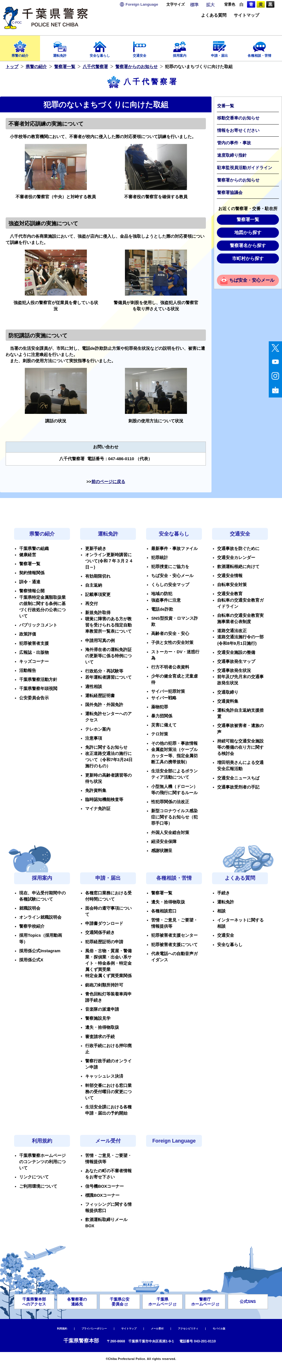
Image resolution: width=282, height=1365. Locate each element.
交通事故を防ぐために (238, 548)
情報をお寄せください (238, 130)
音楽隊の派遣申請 (102, 1009)
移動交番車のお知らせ (238, 118)
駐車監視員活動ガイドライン (244, 167)
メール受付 (108, 1141)
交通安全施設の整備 (236, 652)
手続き (223, 893)
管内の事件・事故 (234, 143)
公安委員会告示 (34, 698)
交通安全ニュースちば (238, 778)
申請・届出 (220, 47)
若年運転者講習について (108, 677)
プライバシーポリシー (94, 1328)
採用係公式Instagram (39, 951)
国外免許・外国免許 (104, 704)
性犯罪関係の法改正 (170, 802)
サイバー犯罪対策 (168, 691)
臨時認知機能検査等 (104, 799)
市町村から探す (248, 258)
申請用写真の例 (100, 640)
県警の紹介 (20, 47)
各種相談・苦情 (259, 47)
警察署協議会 (230, 192)
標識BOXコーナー (102, 1195)
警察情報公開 (32, 591)
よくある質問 (213, 15)
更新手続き (95, 548)
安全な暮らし (100, 47)
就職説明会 (29, 908)
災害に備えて (164, 725)
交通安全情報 (230, 575)
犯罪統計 (159, 557)
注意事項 (93, 738)
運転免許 (60, 47)
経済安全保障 (164, 841)
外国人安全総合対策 (170, 832)
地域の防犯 (161, 593)
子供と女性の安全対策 (172, 642)
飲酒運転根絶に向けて (238, 566)
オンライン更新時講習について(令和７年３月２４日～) (109, 560)
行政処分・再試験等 (104, 671)
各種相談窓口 (164, 911)
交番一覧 (225, 106)
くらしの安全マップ (170, 584)
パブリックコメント (38, 625)
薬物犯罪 (159, 707)
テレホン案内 (98, 729)
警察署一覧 (64, 66)
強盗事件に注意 (166, 600)
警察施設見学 (98, 1018)
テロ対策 (159, 734)
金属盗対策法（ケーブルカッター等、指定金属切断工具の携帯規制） (174, 755)
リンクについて (34, 1177)
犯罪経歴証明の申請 (104, 942)
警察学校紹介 (32, 926)
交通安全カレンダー (236, 557)
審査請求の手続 (100, 1036)
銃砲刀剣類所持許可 (104, 985)
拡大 (210, 5)
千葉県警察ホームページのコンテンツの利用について (42, 1161)
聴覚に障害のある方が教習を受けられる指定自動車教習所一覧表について (108, 625)
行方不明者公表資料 (170, 667)
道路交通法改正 (232, 630)
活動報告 (27, 670)
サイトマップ (246, 15)
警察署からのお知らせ (136, 66)
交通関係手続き (100, 932)
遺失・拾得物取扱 (102, 1027)
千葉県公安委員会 (119, 1301)
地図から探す (247, 232)
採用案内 (180, 47)
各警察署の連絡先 (77, 1301)
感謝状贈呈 (161, 850)
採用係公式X (31, 960)
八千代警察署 (95, 66)
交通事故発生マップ (236, 661)
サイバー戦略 (164, 698)
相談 (221, 911)
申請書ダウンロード (104, 923)
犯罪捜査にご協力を (170, 566)
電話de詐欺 (162, 609)
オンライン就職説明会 (40, 917)
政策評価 (27, 634)
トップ (12, 66)
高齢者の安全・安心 (170, 633)
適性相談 (93, 686)
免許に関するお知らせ (106, 747)
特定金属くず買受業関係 (108, 975)
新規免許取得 (98, 612)
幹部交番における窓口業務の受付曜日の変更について (108, 1091)
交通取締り (227, 692)
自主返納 (93, 585)
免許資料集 (95, 790)
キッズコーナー (34, 661)
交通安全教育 (230, 593)
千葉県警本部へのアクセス (34, 1301)
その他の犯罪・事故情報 (174, 743)
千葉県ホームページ (162, 1301)
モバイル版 (219, 1328)
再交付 (91, 603)
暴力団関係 (161, 716)
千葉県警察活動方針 (38, 679)
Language (141, 4)
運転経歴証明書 (100, 695)
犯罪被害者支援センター (174, 935)
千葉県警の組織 (34, 548)
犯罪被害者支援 (34, 643)
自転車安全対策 (232, 584)
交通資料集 (227, 701)
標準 (194, 5)
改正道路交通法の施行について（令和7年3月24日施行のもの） (109, 759)
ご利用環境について (38, 1186)
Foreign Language (174, 1141)
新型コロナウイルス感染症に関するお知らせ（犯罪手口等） (174, 817)
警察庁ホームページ (205, 1301)
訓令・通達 (29, 582)
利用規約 (42, 1141)
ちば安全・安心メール (251, 280)
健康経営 (27, 554)
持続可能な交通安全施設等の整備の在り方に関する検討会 (240, 747)
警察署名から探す (248, 245)
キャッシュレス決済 (104, 1076)
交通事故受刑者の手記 (238, 787)
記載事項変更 (98, 594)
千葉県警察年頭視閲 (38, 688)
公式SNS (248, 1301)
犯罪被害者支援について (174, 944)
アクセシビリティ (188, 1328)
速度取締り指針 (232, 155)
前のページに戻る (108, 481)
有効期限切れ (98, 576)
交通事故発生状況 (234, 670)
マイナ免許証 (98, 808)
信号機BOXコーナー (104, 1186)
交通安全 (140, 47)
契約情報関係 (32, 573)
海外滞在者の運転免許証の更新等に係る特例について (108, 655)
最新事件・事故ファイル (174, 548)
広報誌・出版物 (34, 652)
